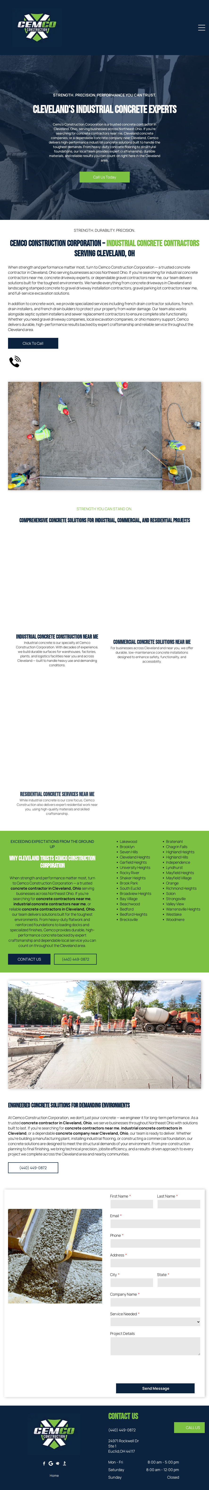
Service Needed (123, 1313)
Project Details (122, 1333)
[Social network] (58, 1464)
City (113, 1274)
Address (117, 1255)
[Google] (51, 1464)
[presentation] (146, 1369)
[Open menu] (201, 27)
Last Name (166, 1196)
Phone (115, 1235)
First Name (119, 1196)
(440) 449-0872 (122, 1430)
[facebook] (44, 1464)
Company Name (123, 1294)
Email (114, 1215)
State (162, 1274)
